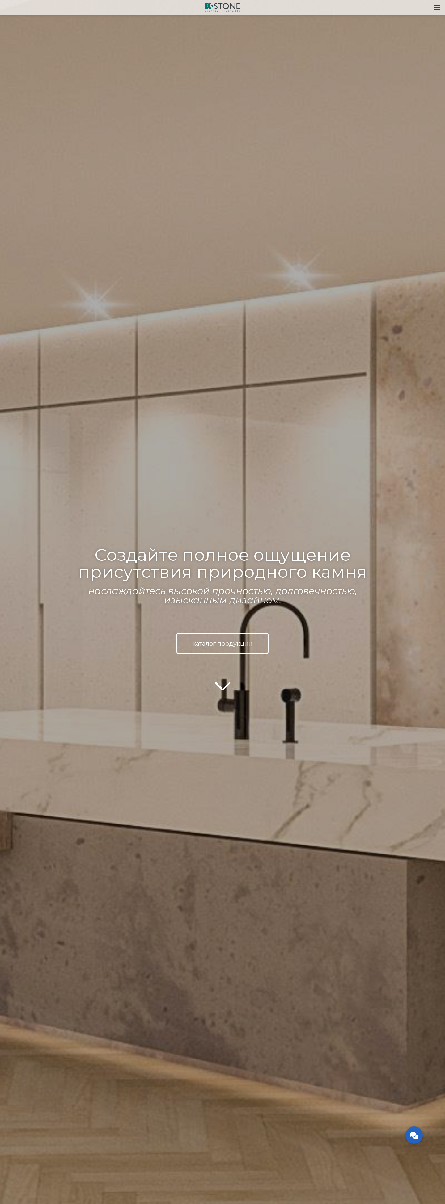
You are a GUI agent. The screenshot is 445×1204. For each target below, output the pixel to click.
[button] (414, 1135)
